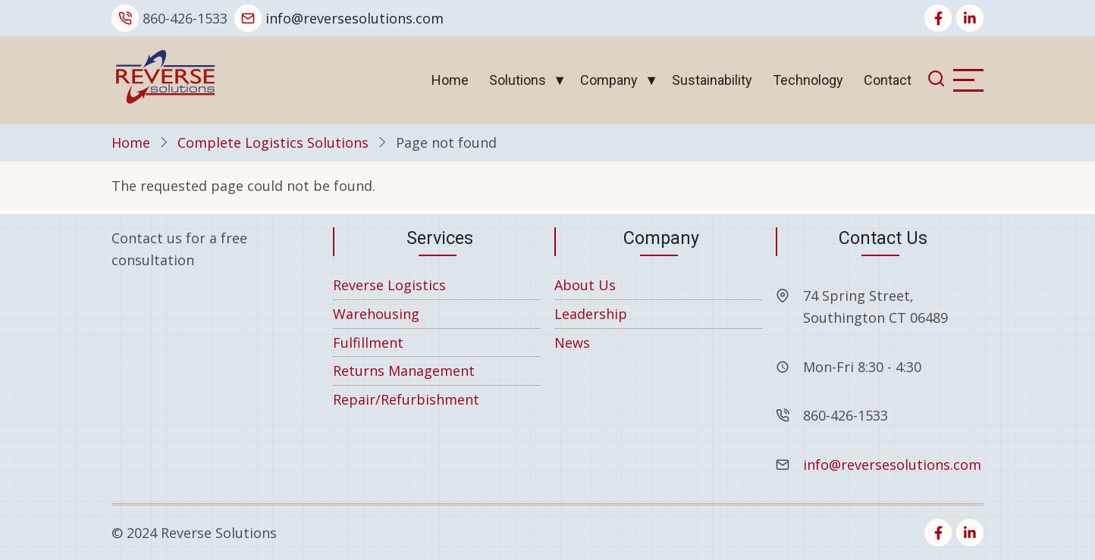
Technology (808, 80)
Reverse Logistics (389, 285)
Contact (887, 80)
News (572, 342)
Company (609, 80)
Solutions (517, 80)
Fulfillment (368, 342)
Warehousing (376, 314)
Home (450, 80)
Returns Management (404, 370)
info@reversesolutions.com (354, 18)
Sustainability (712, 80)
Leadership (590, 314)
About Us (585, 285)
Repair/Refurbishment (406, 399)
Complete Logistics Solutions (273, 142)
